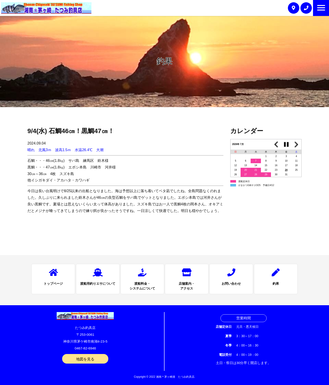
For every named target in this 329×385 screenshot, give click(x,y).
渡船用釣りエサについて (97, 283)
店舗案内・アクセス (187, 286)
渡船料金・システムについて (142, 286)
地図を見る (85, 359)
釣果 (276, 283)
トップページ (53, 283)
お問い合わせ (231, 283)
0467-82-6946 (85, 348)
